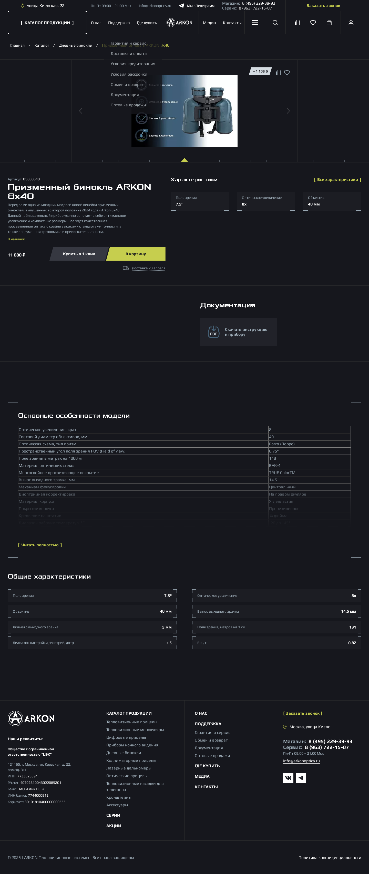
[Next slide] (284, 111)
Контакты (231, 22)
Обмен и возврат (211, 740)
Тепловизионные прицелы (131, 721)
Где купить (146, 22)
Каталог (43, 45)
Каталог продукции (129, 713)
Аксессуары (117, 805)
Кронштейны (118, 797)
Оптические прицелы (127, 775)
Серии (113, 815)
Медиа (209, 22)
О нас (95, 22)
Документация (209, 747)
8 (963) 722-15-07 (255, 8)
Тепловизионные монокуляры (135, 729)
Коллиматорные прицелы (131, 760)
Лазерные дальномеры (128, 768)
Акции (113, 825)
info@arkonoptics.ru (155, 6)
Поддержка (118, 22)
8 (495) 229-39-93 (258, 3)
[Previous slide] (84, 111)
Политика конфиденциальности (330, 857)
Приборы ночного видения (132, 745)
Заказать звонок (323, 5)
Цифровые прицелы (126, 737)
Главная (18, 45)
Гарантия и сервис (212, 732)
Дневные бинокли (78, 45)
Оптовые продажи (212, 755)
